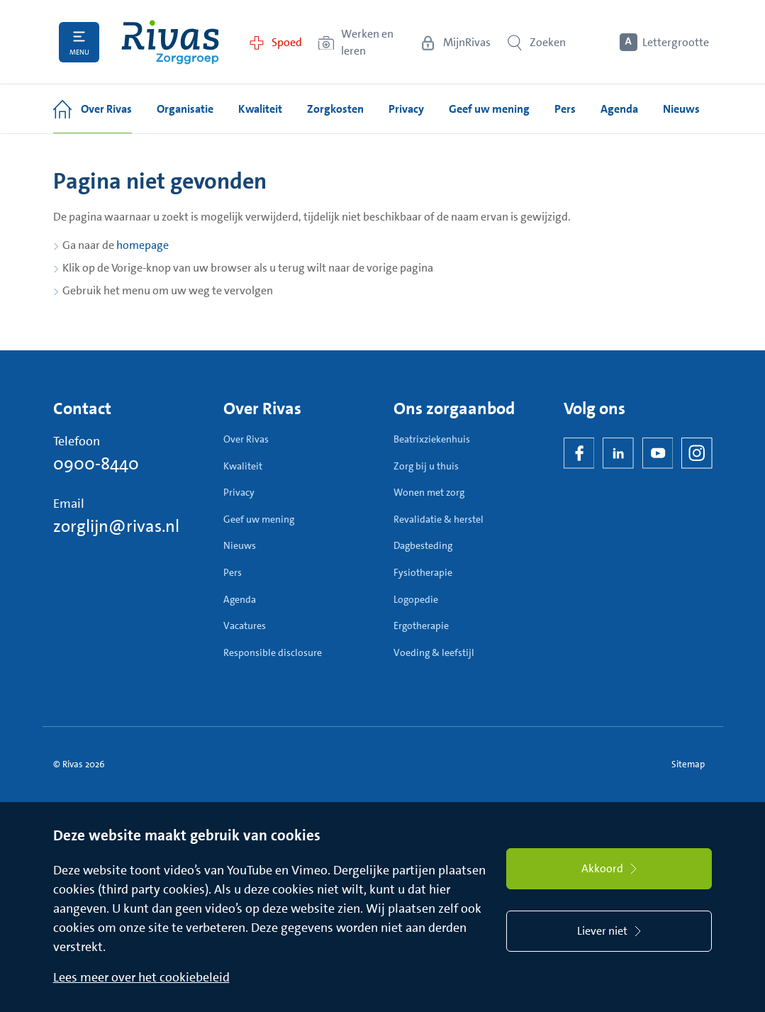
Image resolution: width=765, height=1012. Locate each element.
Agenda (239, 599)
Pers (232, 572)
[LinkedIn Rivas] (618, 453)
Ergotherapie (421, 625)
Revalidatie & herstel (438, 519)
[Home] (170, 42)
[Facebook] (579, 453)
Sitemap (688, 764)
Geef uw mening (258, 519)
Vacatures (244, 625)
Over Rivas (246, 439)
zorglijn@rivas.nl (116, 526)
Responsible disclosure (272, 652)
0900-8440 (96, 463)
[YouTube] (658, 453)
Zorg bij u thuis (426, 466)
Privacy (239, 492)
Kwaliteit (242, 466)
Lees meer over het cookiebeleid (141, 977)
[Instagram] (697, 453)
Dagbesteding (422, 545)
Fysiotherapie (422, 572)
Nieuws (239, 545)
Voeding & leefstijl (433, 652)
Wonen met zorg (428, 492)
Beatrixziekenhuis (431, 439)
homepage (142, 245)
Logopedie (415, 599)
